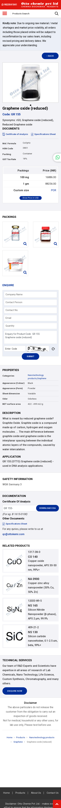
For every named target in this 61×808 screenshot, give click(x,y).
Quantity (10, 325)
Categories (8, 376)
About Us (36, 793)
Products (20, 737)
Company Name (14, 294)
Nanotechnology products (41, 737)
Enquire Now (14, 691)
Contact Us (53, 793)
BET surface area (11, 404)
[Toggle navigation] (4, 13)
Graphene (41, 378)
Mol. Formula (9, 143)
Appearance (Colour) (13, 383)
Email (8, 317)
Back (50, 56)
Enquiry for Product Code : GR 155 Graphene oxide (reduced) (30, 337)
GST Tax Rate (9, 159)
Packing (6, 154)
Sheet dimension (11, 393)
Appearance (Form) (12, 388)
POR (53, 190)
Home (9, 737)
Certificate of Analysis (15, 134)
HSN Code (7, 148)
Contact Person (14, 302)
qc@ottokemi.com (13, 534)
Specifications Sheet (43, 134)
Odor (5, 399)
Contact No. (12, 310)
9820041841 (9, 4)
